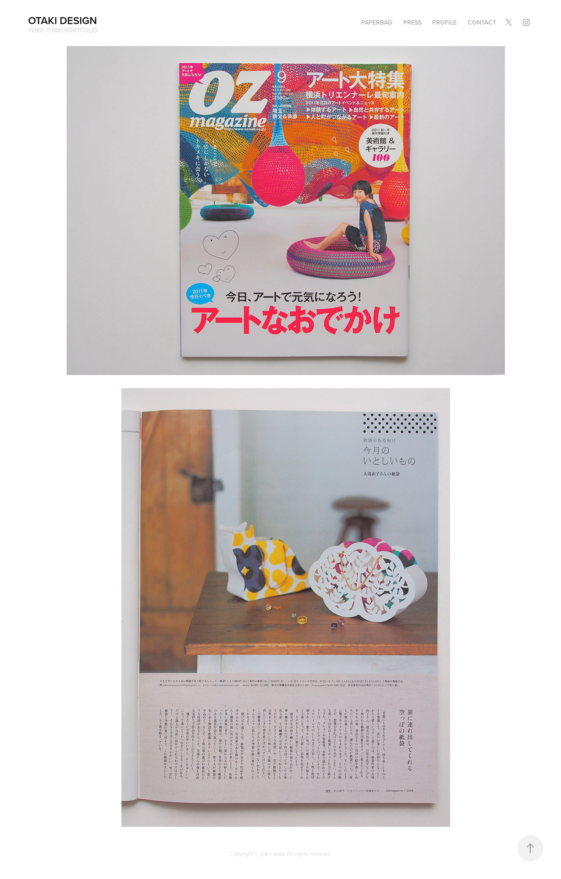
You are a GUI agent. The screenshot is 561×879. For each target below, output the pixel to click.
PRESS (412, 22)
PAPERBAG (376, 22)
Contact (482, 22)
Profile (444, 22)
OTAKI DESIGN (62, 20)
